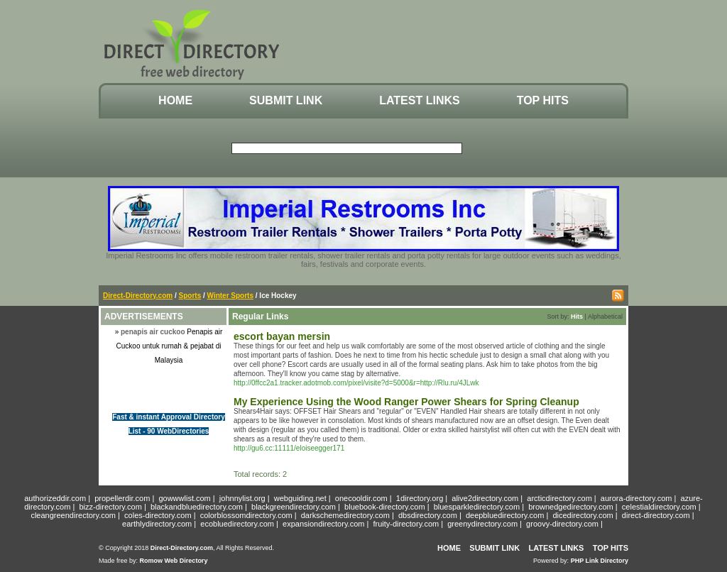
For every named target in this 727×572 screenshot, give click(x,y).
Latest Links (419, 100)
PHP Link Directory (599, 560)
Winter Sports (230, 295)
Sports (190, 295)
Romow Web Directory (174, 560)
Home (175, 100)
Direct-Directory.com (138, 295)
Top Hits (543, 100)
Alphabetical (605, 316)
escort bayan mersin (282, 336)
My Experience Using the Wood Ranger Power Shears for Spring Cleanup (406, 401)
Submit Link (285, 100)
